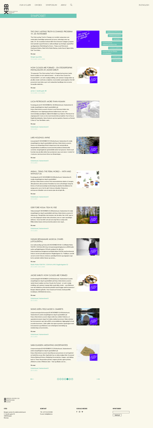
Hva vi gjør (25, 5)
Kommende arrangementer (110, 43)
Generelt (117, 39)
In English (144, 5)
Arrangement (115, 35)
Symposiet (116, 57)
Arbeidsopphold (114, 32)
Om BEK (38, 5)
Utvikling (117, 60)
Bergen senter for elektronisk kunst (11, 9)
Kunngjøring (115, 48)
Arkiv (63, 5)
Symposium (51, 5)
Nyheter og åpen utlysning (110, 52)
